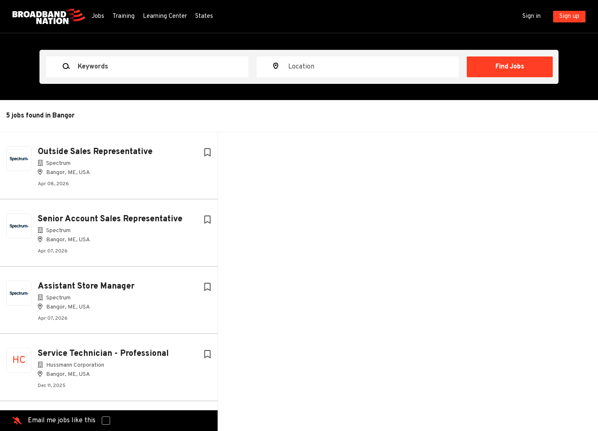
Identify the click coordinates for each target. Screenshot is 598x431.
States (204, 16)
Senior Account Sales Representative (110, 219)
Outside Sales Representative (95, 152)
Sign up (569, 16)
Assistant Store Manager (86, 286)
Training (124, 16)
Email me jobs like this (62, 420)
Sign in (531, 16)
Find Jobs (509, 67)
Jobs (97, 16)
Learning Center (165, 16)
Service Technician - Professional (103, 353)
